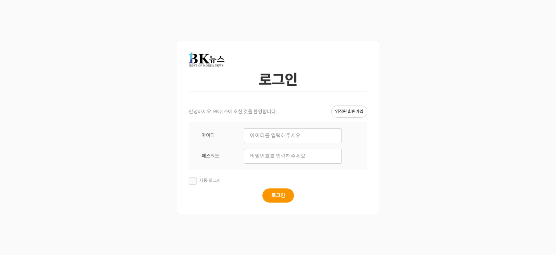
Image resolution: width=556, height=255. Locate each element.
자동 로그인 (210, 180)
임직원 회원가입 (349, 111)
